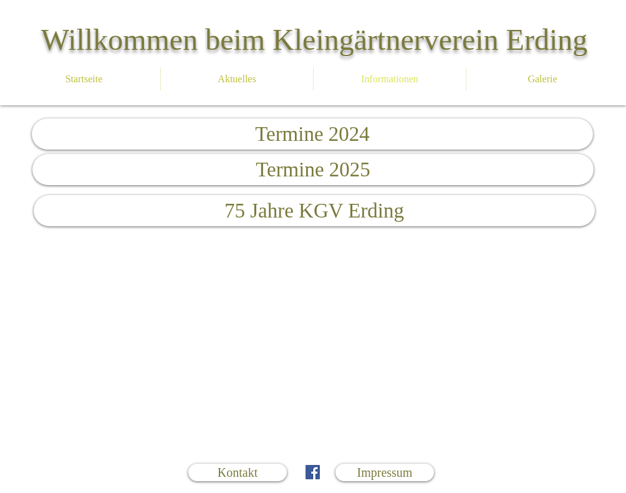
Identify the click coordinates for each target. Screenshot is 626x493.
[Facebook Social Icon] (313, 472)
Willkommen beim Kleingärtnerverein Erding (314, 39)
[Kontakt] (237, 472)
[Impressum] (384, 472)
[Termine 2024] (312, 134)
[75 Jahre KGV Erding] (314, 210)
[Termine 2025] (313, 169)
